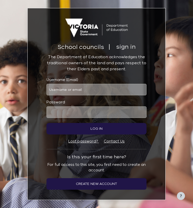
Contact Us (114, 141)
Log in (96, 128)
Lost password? (83, 141)
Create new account (96, 183)
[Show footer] (181, 196)
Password (55, 102)
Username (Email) (62, 79)
